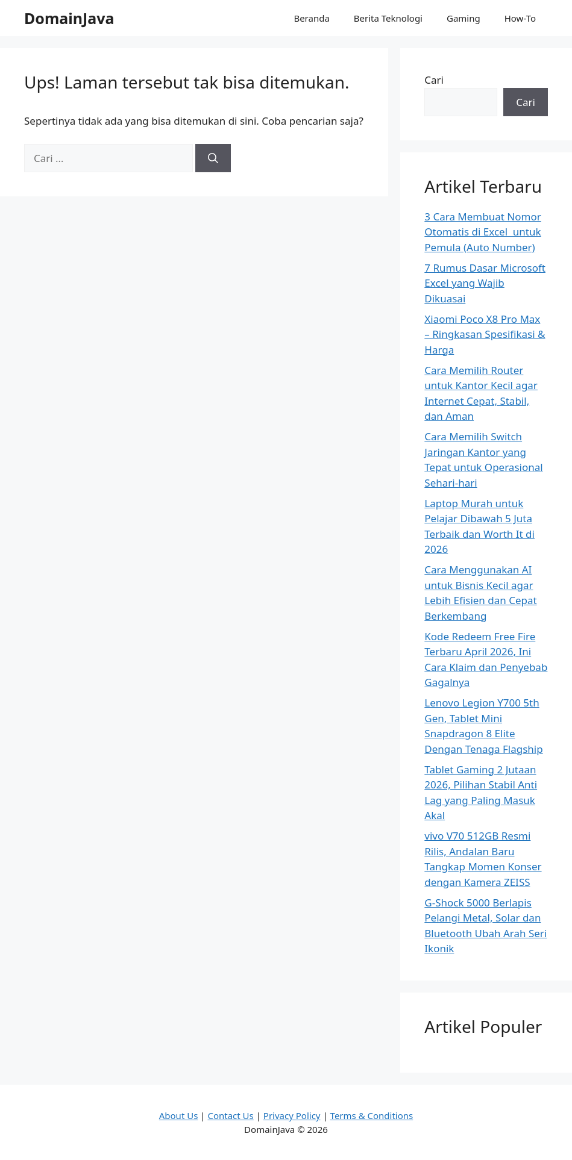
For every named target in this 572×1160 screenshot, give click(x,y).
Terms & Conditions (371, 1115)
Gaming (463, 18)
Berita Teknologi (388, 18)
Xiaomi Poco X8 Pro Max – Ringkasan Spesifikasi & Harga (484, 334)
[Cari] (213, 158)
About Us (178, 1115)
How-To (520, 18)
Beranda (311, 18)
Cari (434, 80)
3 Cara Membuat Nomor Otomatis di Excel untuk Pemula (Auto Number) (482, 232)
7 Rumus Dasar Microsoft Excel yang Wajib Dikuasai (484, 283)
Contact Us (230, 1115)
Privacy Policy (292, 1115)
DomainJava (69, 18)
